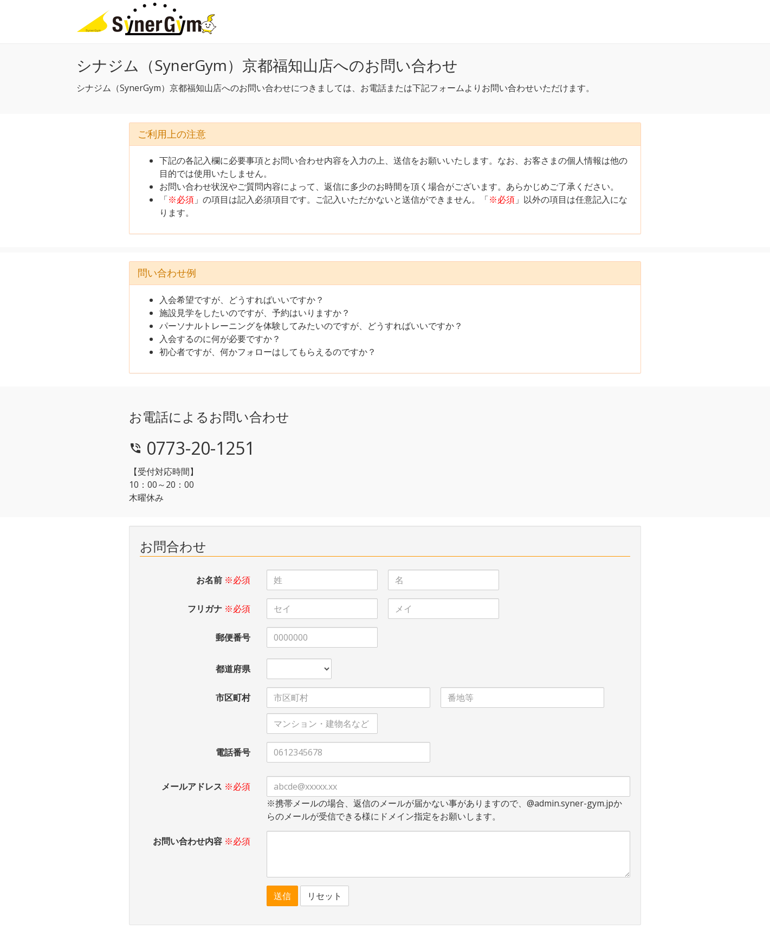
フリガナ (218, 609)
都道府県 (233, 669)
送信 (282, 896)
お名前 (223, 580)
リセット (324, 896)
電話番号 (233, 752)
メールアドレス (205, 786)
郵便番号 (233, 637)
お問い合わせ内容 (201, 841)
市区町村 (233, 697)
